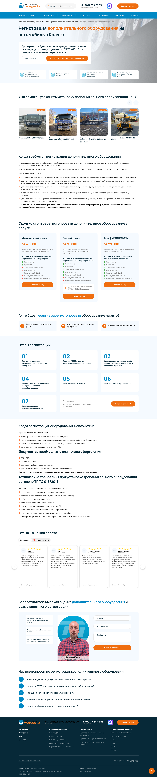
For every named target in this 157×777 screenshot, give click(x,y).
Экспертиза (47, 15)
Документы (65, 15)
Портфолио (119, 15)
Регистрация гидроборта (59, 743)
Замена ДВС (54, 733)
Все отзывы (25, 540)
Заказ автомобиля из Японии (122, 733)
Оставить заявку (37, 285)
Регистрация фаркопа (57, 740)
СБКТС (113, 743)
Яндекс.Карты (41, 540)
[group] (33, 124)
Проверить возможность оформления (67, 58)
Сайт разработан (125, 760)
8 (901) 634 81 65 (91, 5)
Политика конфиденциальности (30, 761)
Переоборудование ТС (58, 729)
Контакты (135, 15)
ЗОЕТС (113, 747)
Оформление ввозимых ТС (122, 729)
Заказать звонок (127, 6)
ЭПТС (113, 740)
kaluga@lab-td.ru (88, 723)
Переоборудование (26, 15)
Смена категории (56, 736)
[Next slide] (136, 102)
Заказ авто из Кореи (118, 736)
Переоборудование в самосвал (61, 747)
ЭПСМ (113, 750)
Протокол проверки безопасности (93, 739)
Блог (20, 736)
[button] (14, 566)
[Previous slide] (129, 102)
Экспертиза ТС (86, 729)
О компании (103, 15)
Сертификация (84, 15)
